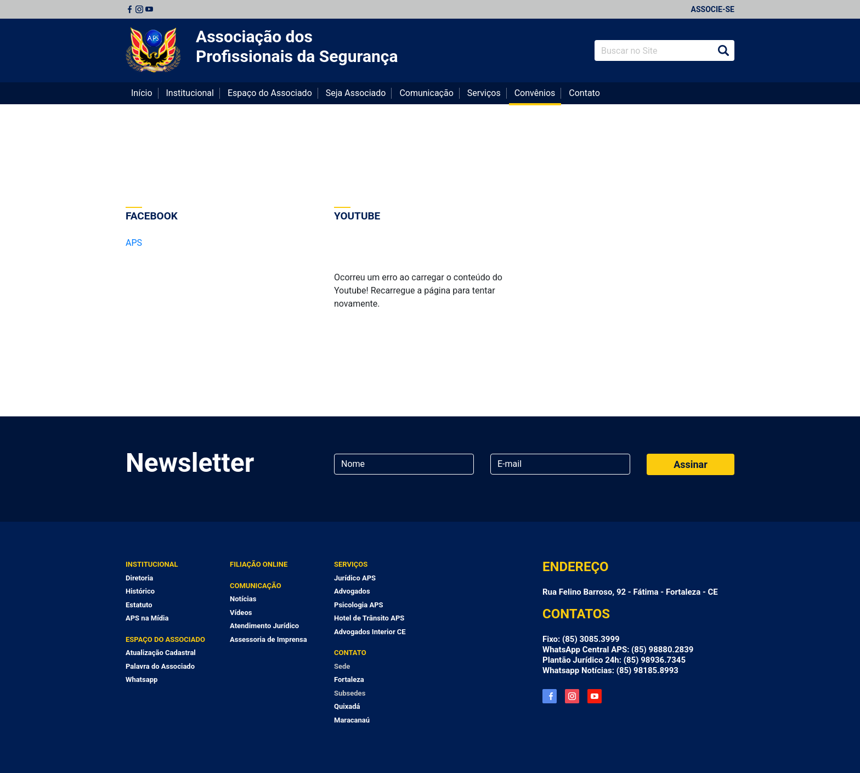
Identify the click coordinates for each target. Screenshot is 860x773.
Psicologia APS (358, 605)
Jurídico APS (355, 578)
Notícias (243, 599)
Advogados (352, 591)
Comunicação (426, 93)
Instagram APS (572, 696)
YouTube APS (594, 696)
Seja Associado (356, 93)
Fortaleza (349, 679)
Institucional (190, 93)
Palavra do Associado (160, 666)
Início (141, 93)
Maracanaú (352, 720)
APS (134, 243)
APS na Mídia (147, 618)
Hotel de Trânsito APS (369, 618)
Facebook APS (549, 696)
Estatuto (139, 605)
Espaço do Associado (270, 93)
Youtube (149, 9)
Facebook (129, 9)
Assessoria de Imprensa (268, 639)
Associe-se (712, 9)
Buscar (723, 50)
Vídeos (241, 612)
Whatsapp (141, 679)
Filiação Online (258, 564)
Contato (584, 93)
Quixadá (347, 706)
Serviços (484, 93)
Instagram (139, 9)
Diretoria (139, 578)
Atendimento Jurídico (264, 626)
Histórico (140, 591)
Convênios (535, 93)
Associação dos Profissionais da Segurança (297, 46)
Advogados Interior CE (370, 632)
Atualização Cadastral (161, 652)
